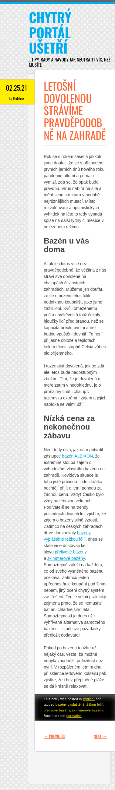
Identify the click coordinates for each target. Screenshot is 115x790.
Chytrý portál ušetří (50, 32)
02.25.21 (16, 88)
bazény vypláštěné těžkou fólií (79, 704)
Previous (54, 736)
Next (100, 736)
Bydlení (89, 699)
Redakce (18, 98)
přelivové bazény (57, 710)
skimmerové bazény (87, 710)
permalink (74, 716)
